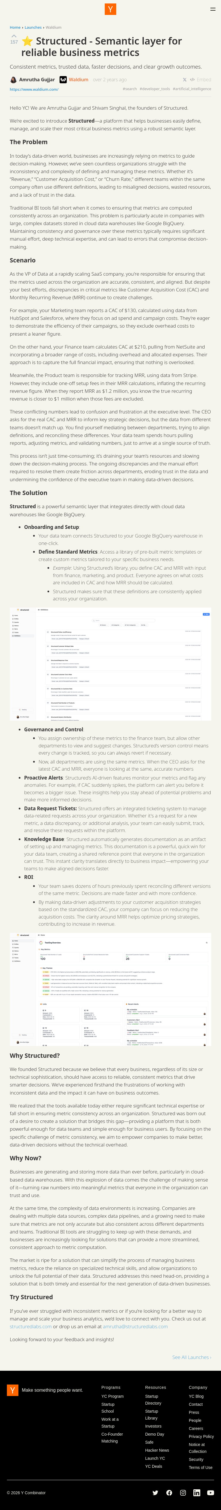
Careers (196, 1428)
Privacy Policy (201, 1436)
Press (194, 1412)
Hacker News (157, 1450)
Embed (200, 79)
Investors (153, 1426)
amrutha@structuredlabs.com (135, 1326)
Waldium (74, 79)
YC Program (113, 1396)
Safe (149, 1442)
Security (196, 1459)
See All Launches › (191, 1357)
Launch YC (155, 1458)
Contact (196, 1404)
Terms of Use (200, 1467)
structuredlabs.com (31, 1326)
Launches (33, 27)
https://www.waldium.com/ (34, 89)
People (195, 1420)
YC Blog (196, 1396)
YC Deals (153, 1466)
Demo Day (154, 1434)
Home (15, 27)
